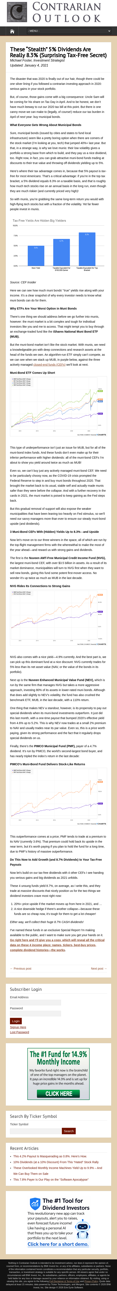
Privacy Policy (91, 1281)
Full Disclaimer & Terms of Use (64, 1281)
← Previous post (20, 968)
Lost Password (19, 1032)
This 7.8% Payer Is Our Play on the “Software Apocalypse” (51, 1179)
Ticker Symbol (19, 1124)
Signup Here (18, 1027)
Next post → (99, 968)
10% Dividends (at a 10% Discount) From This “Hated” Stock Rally (56, 1162)
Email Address (19, 997)
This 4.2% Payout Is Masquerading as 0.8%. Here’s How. (50, 1156)
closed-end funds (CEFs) (49, 364)
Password (16, 1008)
